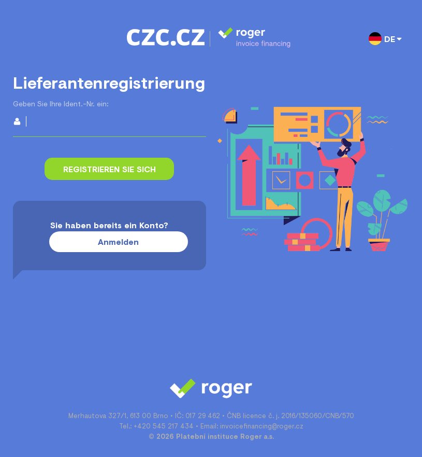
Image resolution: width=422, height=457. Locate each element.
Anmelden (118, 241)
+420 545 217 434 (164, 426)
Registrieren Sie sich (109, 169)
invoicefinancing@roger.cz (261, 426)
